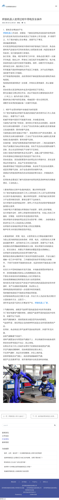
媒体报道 (5, 442)
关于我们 (24, 482)
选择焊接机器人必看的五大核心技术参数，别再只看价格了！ (23, 457)
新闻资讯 (5, 433)
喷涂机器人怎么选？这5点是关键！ (15, 462)
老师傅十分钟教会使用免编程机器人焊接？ (18, 467)
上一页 (14, 416)
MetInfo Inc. (40, 494)
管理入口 (45, 482)
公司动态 (5, 436)
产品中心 (34, 482)
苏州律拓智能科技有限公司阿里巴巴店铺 (13, 488)
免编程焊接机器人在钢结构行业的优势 (16, 471)
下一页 (45, 416)
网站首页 (13, 482)
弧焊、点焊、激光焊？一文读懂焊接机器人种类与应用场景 (23, 453)
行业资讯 (5, 439)
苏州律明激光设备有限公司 (34, 488)
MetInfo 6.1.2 (26, 494)
